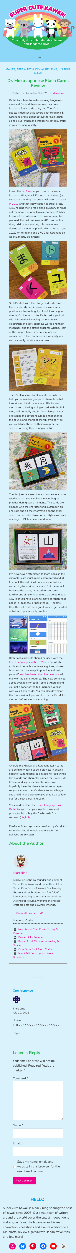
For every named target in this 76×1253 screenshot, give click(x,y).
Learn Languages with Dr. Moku (28, 662)
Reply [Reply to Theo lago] (16, 1033)
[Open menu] (40, 56)
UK (22, 817)
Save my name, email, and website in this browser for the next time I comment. (38, 1166)
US (27, 817)
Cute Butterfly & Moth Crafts (35, 949)
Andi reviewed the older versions (39, 674)
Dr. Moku (27, 191)
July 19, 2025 (21, 1012)
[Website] (41, 913)
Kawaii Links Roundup (31, 937)
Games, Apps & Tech (20, 69)
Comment (20, 1078)
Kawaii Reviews (46, 69)
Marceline (58, 93)
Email (18, 1143)
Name (18, 1125)
